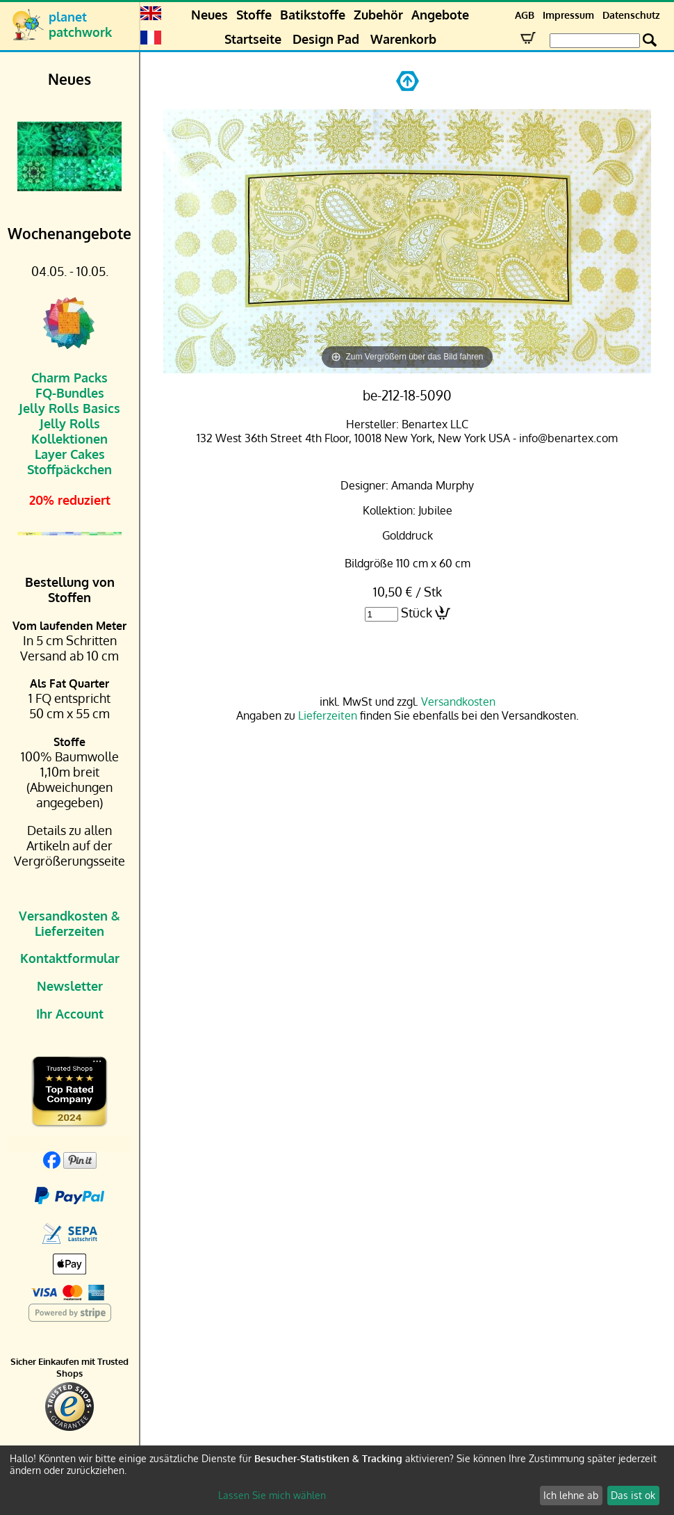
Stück (416, 612)
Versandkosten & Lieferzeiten (69, 923)
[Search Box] (595, 40)
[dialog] (337, 1480)
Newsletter (70, 986)
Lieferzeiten (327, 715)
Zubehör (378, 14)
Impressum (568, 15)
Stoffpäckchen (69, 469)
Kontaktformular (70, 958)
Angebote (440, 14)
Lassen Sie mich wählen (272, 1495)
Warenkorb (403, 39)
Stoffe (254, 14)
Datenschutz (631, 15)
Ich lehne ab (570, 1495)
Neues (209, 14)
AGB (524, 15)
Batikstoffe (312, 14)
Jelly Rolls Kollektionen (69, 431)
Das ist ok (633, 1495)
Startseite (252, 39)
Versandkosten (458, 701)
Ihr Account (70, 1013)
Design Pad (326, 39)
